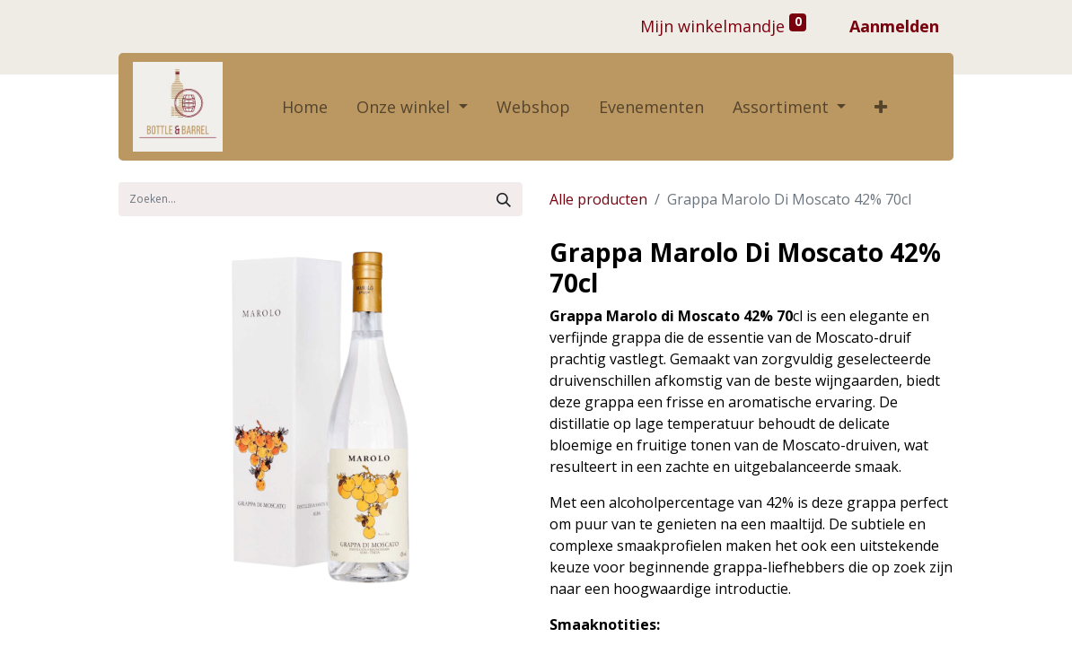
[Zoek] (504, 199)
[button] (880, 107)
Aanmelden (894, 26)
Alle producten (598, 199)
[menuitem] (305, 107)
